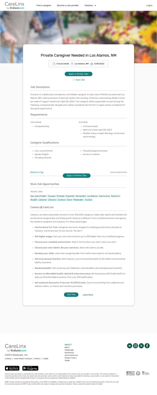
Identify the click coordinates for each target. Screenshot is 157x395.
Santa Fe (115, 196)
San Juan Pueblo (38, 196)
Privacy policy (71, 358)
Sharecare (69, 350)
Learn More (88, 294)
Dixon (69, 199)
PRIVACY (37, 359)
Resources (69, 353)
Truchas (88, 199)
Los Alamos (92, 196)
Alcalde (33, 199)
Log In (149, 5)
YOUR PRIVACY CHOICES (23, 359)
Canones (43, 199)
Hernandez (81, 196)
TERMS (45, 359)
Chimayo (52, 199)
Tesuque (51, 196)
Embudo (61, 196)
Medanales (78, 199)
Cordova (62, 199)
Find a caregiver (44, 5)
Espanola (70, 196)
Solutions (90, 5)
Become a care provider (68, 5)
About (67, 347)
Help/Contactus (71, 355)
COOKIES (8, 359)
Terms (67, 360)
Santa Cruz (104, 196)
